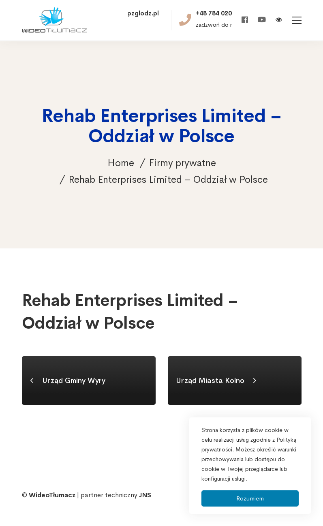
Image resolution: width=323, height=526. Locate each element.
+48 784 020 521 (220, 13)
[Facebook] (244, 20)
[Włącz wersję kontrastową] (279, 20)
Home (120, 163)
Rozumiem (250, 498)
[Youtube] (262, 20)
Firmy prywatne (182, 163)
